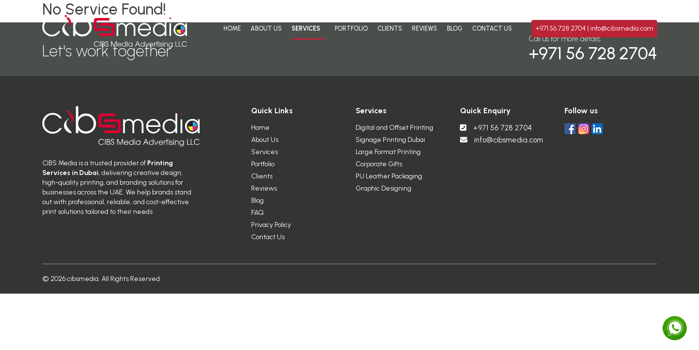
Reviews (424, 28)
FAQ (257, 216)
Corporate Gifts (379, 168)
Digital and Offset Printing (394, 131)
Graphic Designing (383, 192)
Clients (389, 28)
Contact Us (492, 28)
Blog (454, 28)
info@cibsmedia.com (621, 28)
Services (305, 28)
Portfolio (351, 28)
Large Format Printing (388, 156)
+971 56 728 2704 (561, 28)
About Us (266, 28)
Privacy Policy (271, 229)
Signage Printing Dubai (390, 144)
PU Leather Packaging (389, 180)
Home (232, 28)
